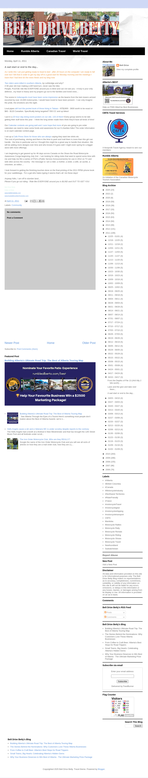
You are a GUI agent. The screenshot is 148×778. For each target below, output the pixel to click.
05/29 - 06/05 (114, 350)
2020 (108, 198)
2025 (108, 190)
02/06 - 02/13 (114, 429)
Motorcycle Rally (112, 528)
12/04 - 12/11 (114, 248)
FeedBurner (128, 686)
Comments (110, 617)
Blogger (101, 769)
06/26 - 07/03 (114, 334)
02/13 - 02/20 (114, 425)
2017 (108, 209)
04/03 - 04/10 (114, 398)
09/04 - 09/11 (114, 299)
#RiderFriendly (111, 497)
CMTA (108, 518)
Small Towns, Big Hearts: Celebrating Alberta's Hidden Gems (121, 649)
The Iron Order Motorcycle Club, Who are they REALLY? (45, 439)
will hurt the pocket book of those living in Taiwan (37, 108)
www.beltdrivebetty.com (13, 193)
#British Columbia (113, 484)
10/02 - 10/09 (114, 283)
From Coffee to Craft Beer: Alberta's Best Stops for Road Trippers (123, 643)
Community (17, 205)
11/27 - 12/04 (114, 252)
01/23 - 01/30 (114, 437)
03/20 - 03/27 (114, 406)
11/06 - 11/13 (114, 263)
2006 (108, 469)
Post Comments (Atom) (27, 349)
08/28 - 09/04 (114, 303)
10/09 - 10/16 (114, 279)
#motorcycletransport (114, 514)
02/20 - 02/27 (114, 421)
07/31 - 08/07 (114, 318)
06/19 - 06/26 (114, 338)
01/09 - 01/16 (114, 445)
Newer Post (12, 342)
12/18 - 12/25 (114, 240)
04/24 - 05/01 (114, 369)
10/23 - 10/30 (114, 271)
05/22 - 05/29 (114, 353)
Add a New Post (110, 564)
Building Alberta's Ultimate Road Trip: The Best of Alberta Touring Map (44, 360)
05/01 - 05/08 (114, 365)
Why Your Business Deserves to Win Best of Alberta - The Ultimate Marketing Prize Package (123, 656)
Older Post (89, 342)
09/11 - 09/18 (114, 295)
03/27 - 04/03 (114, 402)
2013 (108, 225)
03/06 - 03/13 (114, 414)
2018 (108, 205)
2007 (108, 465)
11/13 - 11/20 (114, 260)
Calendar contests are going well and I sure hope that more (34, 125)
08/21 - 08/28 (114, 307)
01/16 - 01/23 (114, 441)
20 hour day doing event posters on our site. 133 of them (37, 117)
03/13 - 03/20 (114, 410)
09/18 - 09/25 (114, 291)
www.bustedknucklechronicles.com (17, 196)
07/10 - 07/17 (114, 326)
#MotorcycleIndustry (114, 490)
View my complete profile (127, 69)
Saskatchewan (111, 548)
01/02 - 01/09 (114, 449)
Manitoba (109, 521)
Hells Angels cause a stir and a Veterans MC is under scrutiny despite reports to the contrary (48, 429)
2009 (108, 458)
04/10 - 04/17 (114, 377)
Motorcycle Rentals (113, 532)
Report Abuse (110, 555)
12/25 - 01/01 (114, 236)
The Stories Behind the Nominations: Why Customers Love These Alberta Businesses (123, 636)
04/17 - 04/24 (114, 373)
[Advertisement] (50, 315)
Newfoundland (111, 545)
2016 (108, 213)
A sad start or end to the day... (120, 393)
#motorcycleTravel (113, 504)
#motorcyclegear (112, 508)
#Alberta (108, 480)
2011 (108, 233)
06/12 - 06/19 (114, 342)
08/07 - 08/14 (114, 314)
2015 (108, 217)
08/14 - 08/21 (114, 310)
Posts (108, 612)
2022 (108, 194)
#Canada (109, 487)
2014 (108, 221)
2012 (108, 229)
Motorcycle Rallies (113, 525)
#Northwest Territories (114, 494)
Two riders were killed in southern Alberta (23, 83)
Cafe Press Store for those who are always (32, 136)
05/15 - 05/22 (114, 357)
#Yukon (108, 501)
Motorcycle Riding (113, 535)
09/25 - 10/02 (114, 287)
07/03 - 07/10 (114, 330)
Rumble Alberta (30, 51)
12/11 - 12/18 (114, 244)
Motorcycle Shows (113, 538)
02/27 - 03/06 (114, 418)
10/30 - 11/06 (114, 267)
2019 (108, 201)
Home (10, 51)
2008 (108, 462)
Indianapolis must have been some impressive (37, 97)
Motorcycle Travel (113, 542)
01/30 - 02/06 (114, 433)
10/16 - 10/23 (114, 275)
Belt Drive (124, 65)
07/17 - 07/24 (114, 322)
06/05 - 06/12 (114, 346)
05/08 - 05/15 (114, 361)
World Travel (80, 51)
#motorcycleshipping (114, 511)
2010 (108, 454)
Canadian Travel (56, 51)
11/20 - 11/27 (114, 256)
